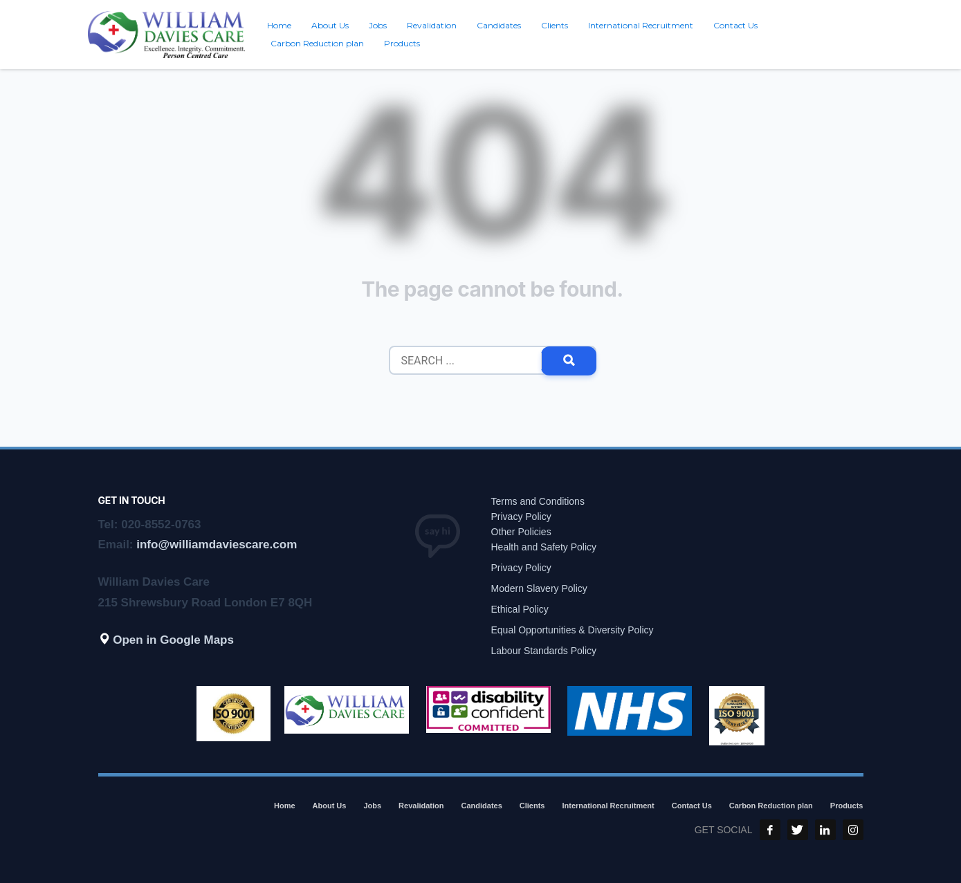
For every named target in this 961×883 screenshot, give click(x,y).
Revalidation (421, 805)
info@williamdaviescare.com (216, 544)
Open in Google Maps (166, 640)
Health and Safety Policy (544, 546)
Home (284, 805)
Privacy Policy (521, 516)
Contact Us (692, 805)
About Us (330, 805)
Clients (532, 805)
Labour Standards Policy (544, 650)
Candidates (481, 805)
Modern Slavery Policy (539, 588)
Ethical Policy (520, 609)
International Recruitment (608, 805)
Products (846, 805)
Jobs (372, 805)
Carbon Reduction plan (771, 805)
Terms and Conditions (538, 501)
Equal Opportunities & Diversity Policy (572, 629)
